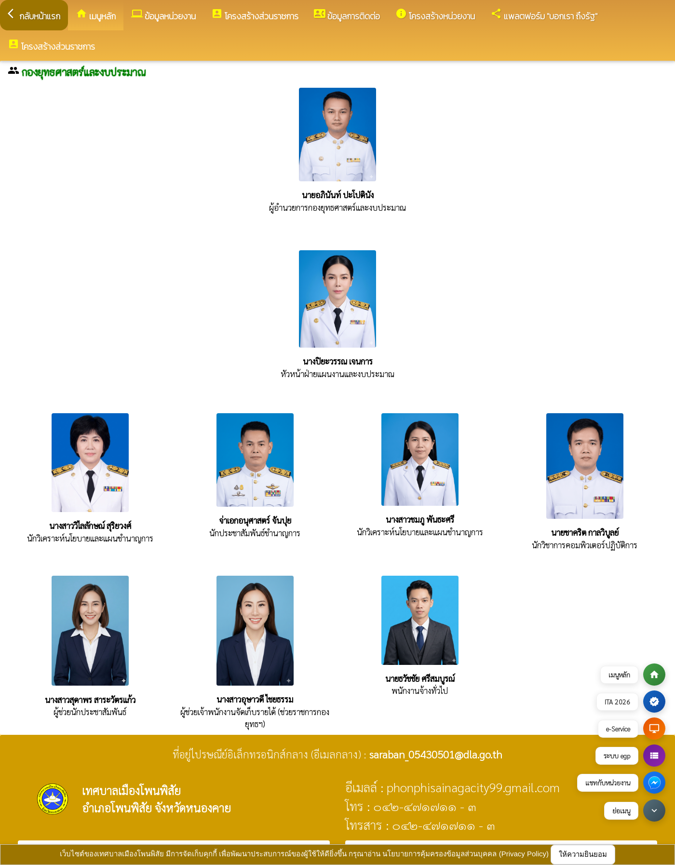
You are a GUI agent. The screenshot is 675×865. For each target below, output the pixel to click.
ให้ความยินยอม (583, 854)
